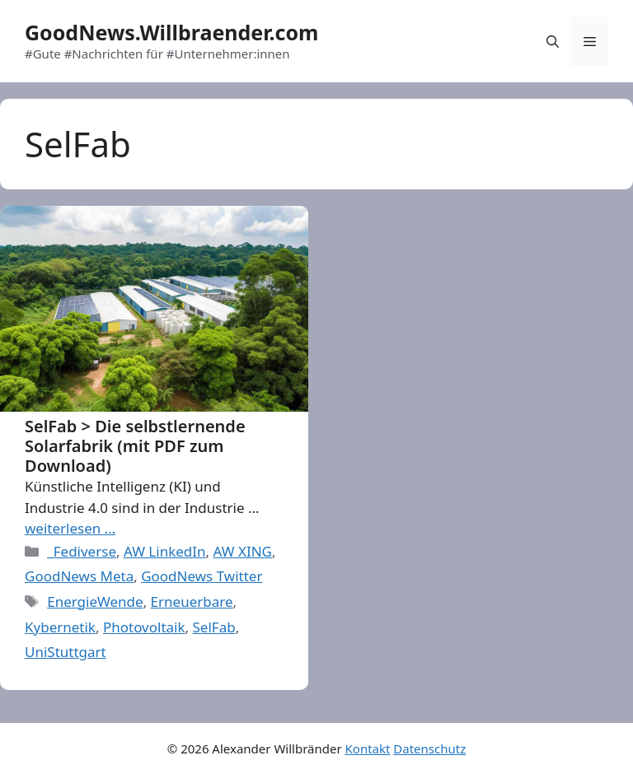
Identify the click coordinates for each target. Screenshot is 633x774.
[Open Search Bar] (552, 41)
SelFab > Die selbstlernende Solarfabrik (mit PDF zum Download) (135, 446)
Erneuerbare (192, 601)
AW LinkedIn (165, 551)
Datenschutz (429, 748)
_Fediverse (81, 551)
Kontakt (368, 748)
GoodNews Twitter (201, 576)
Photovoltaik (144, 627)
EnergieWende (95, 601)
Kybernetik (60, 627)
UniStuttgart (65, 651)
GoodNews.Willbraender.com (171, 32)
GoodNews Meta (79, 576)
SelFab (214, 627)
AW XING (242, 551)
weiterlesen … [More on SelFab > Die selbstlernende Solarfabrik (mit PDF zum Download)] (70, 528)
